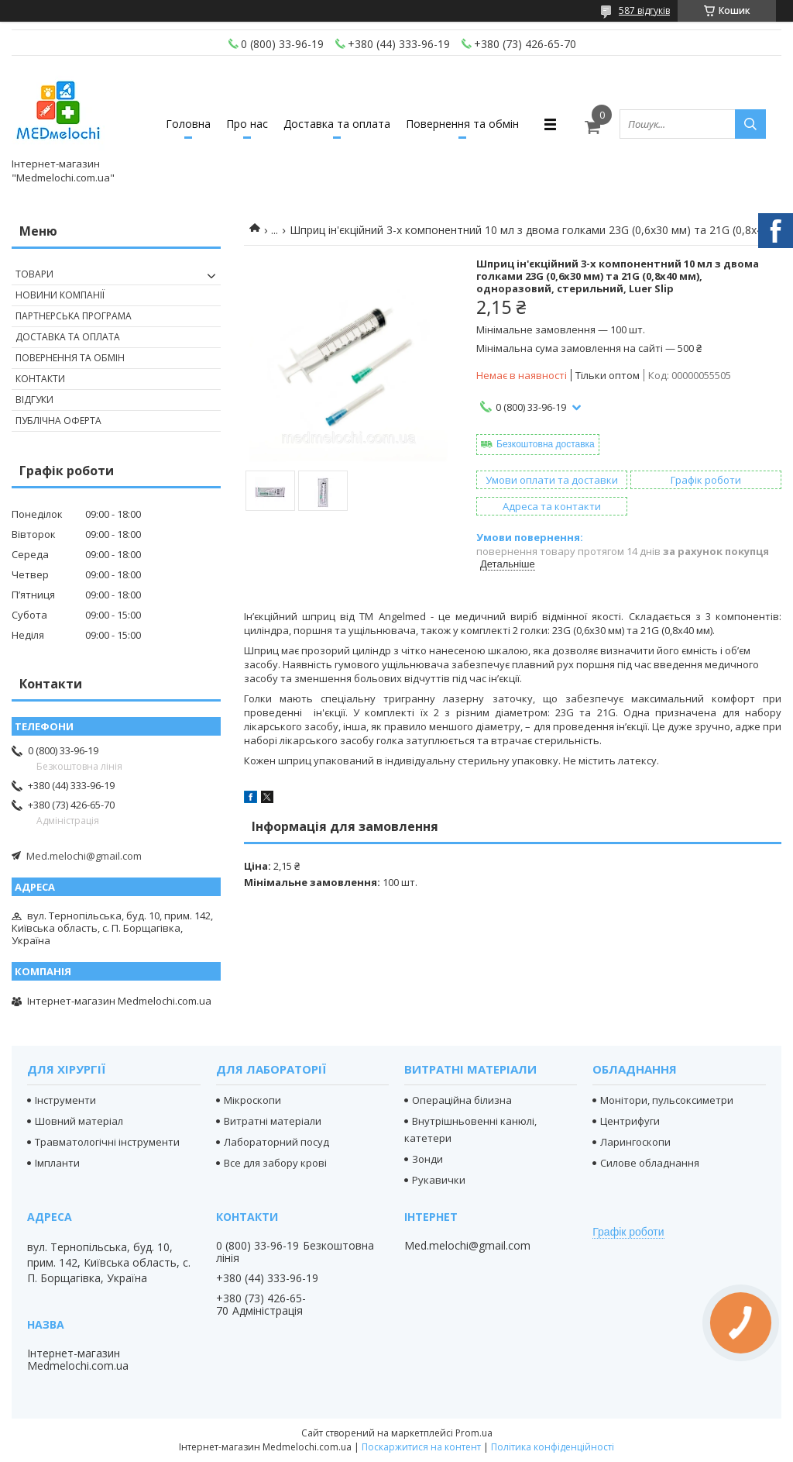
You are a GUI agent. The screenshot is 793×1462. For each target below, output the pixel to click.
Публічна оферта (58, 420)
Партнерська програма (73, 315)
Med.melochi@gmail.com (84, 856)
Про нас (247, 123)
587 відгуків (644, 10)
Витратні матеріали (272, 1121)
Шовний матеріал (79, 1121)
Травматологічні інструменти (107, 1142)
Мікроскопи (252, 1100)
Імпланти (57, 1163)
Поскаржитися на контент (421, 1446)
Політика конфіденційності (552, 1446)
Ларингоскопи (635, 1142)
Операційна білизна (462, 1100)
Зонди (427, 1159)
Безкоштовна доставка (545, 444)
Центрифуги (630, 1121)
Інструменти (65, 1100)
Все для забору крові (275, 1163)
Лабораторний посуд (276, 1142)
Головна (188, 123)
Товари (34, 274)
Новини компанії (60, 295)
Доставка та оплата (336, 123)
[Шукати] (750, 124)
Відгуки (34, 399)
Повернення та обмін (462, 123)
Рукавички (438, 1180)
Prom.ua (474, 1433)
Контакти (40, 378)
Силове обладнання (649, 1163)
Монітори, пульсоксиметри (666, 1100)
